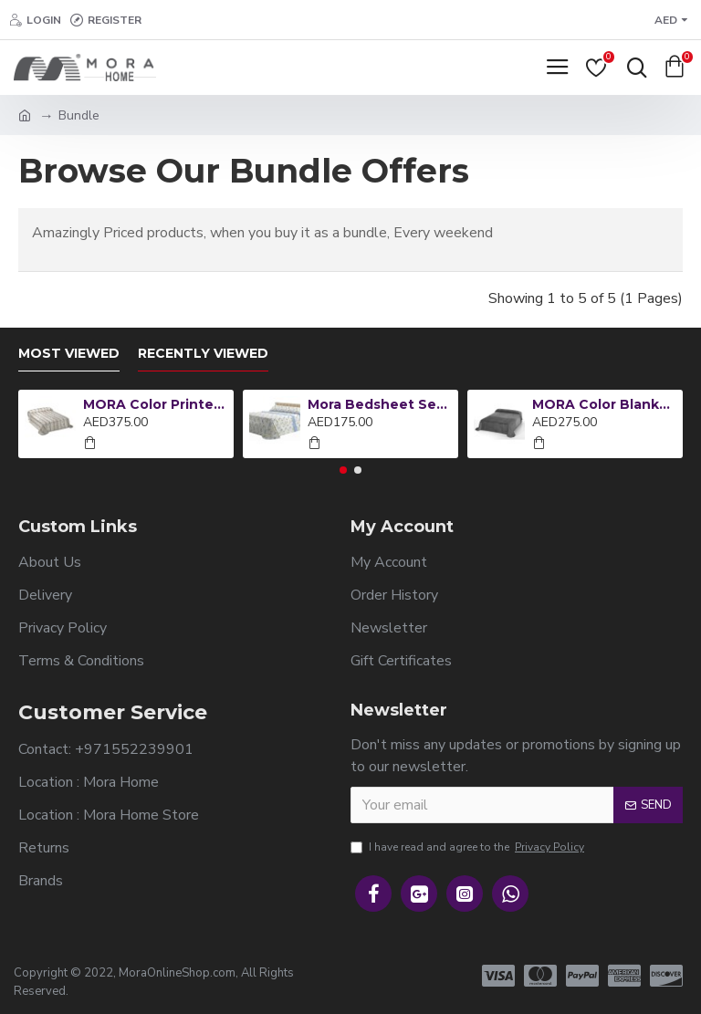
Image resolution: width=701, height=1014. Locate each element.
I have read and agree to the (468, 847)
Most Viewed (69, 353)
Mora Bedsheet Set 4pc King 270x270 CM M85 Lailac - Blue (380, 404)
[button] (343, 470)
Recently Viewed (203, 353)
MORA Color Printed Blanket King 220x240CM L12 (155, 404)
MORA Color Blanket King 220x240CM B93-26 (604, 404)
